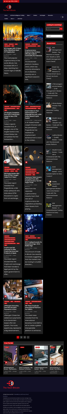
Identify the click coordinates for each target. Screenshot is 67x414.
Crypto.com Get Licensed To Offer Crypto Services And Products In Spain (11, 250)
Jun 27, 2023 (29, 58)
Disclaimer (5, 396)
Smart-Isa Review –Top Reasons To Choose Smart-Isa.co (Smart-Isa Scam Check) (25, 370)
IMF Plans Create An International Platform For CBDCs (33, 307)
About (13, 18)
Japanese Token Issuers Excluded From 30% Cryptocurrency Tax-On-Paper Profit (33, 180)
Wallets (12, 171)
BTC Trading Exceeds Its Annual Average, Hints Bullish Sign (33, 244)
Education (50, 15)
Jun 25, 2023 (8, 255)
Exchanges (42, 15)
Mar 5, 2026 (38, 371)
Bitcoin (6, 44)
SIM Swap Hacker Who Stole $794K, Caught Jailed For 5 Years (11, 175)
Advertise (20, 18)
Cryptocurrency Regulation (35, 106)
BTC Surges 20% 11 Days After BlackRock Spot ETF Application (12, 50)
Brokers (35, 15)
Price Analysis (7, 46)
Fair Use (20, 412)
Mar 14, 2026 (8, 371)
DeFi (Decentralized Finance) (31, 46)
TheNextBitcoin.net (18, 394)
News (29, 15)
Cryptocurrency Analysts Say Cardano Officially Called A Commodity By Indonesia (33, 53)
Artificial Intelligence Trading (17, 15)
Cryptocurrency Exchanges (31, 169)
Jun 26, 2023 (29, 120)
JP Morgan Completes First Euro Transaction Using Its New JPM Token (11, 115)
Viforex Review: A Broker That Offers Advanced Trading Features (55, 370)
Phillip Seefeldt (37, 120)
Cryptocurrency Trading (30, 172)
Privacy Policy (25, 394)
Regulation (7, 171)
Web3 (13, 46)
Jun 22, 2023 (29, 311)
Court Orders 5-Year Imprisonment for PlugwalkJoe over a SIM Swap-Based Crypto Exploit (33, 114)
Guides (6, 18)
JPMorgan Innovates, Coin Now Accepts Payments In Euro (11, 307)
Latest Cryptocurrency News (31, 108)
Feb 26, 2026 (54, 371)
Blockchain (11, 44)
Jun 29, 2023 (8, 54)
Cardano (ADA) (34, 44)
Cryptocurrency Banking (15, 106)
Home (6, 15)
